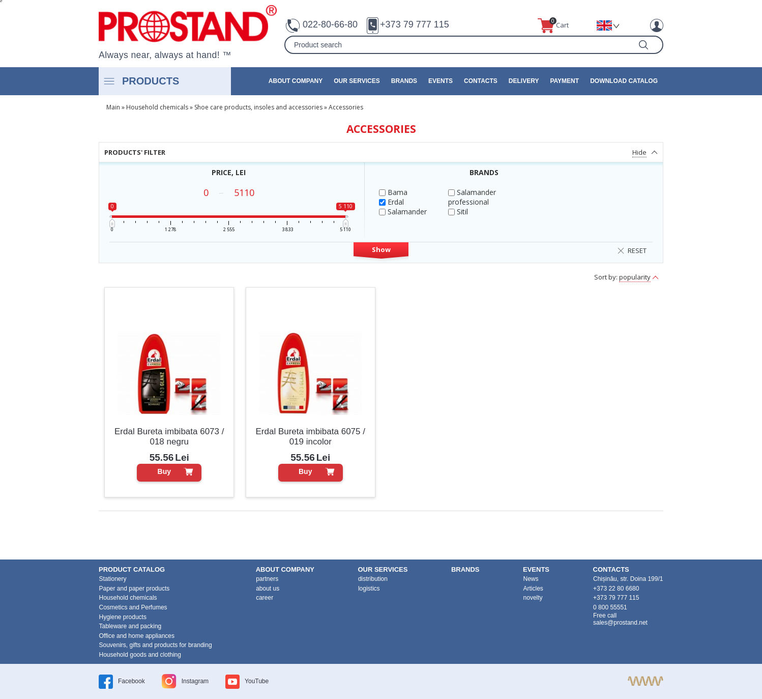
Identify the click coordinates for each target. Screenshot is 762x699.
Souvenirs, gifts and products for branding (155, 645)
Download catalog (624, 81)
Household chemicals (157, 107)
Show (381, 249)
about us (267, 588)
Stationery (113, 578)
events (440, 81)
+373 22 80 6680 (616, 588)
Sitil (458, 211)
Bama (393, 192)
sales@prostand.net (620, 622)
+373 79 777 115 (414, 24)
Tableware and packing (130, 626)
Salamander (403, 211)
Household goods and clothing (140, 654)
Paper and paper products (134, 588)
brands (404, 81)
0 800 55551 (610, 607)
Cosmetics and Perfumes (133, 607)
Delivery (524, 81)
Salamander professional (472, 197)
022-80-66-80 (330, 24)
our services (356, 81)
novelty (533, 597)
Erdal (391, 202)
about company (296, 81)
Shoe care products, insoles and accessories (258, 107)
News (531, 578)
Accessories (346, 107)
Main (113, 107)
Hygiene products (122, 617)
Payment (564, 81)
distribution (373, 578)
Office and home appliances (137, 635)
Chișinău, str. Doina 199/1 (628, 578)
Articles (533, 588)
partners (267, 578)
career (264, 597)
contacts (480, 81)
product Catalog (132, 569)
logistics (369, 588)
